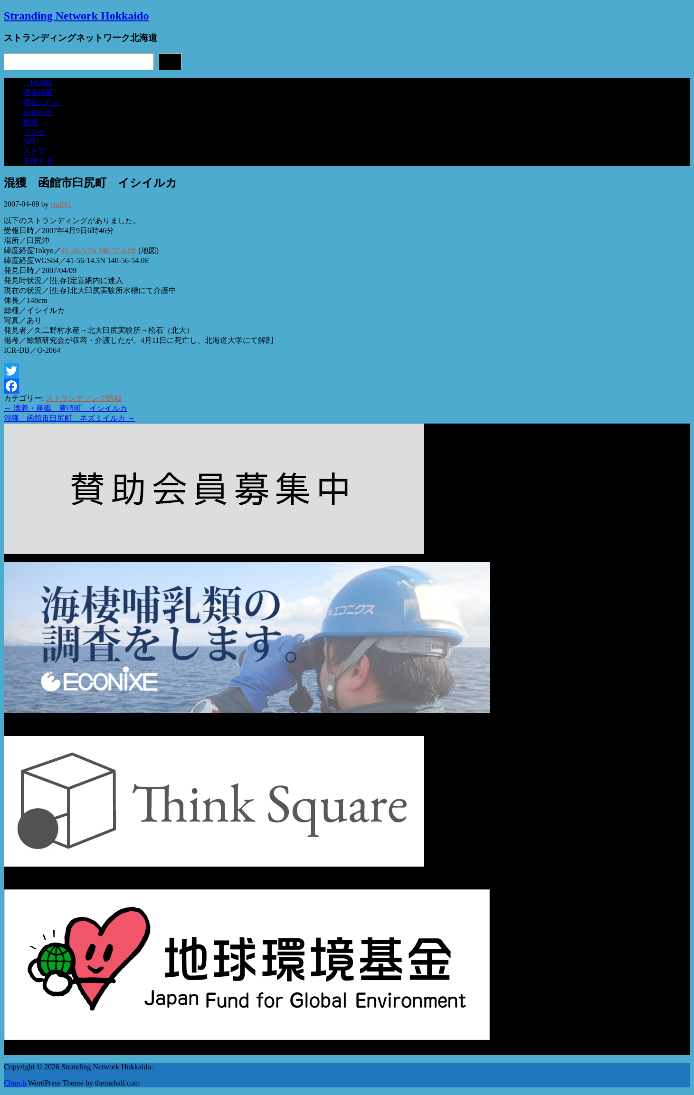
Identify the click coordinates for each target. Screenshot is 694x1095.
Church (15, 1083)
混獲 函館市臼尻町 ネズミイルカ (69, 418)
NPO (30, 142)
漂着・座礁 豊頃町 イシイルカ (65, 408)
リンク (34, 132)
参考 (30, 122)
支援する (38, 161)
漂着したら (42, 102)
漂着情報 (38, 92)
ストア (34, 151)
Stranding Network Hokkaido (76, 15)
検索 (170, 61)
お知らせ (38, 112)
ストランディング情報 (84, 398)
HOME (38, 82)
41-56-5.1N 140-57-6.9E (100, 250)
